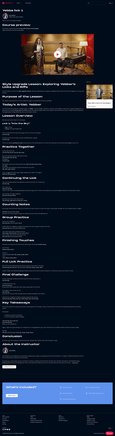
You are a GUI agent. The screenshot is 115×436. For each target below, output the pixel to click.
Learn (18, 3)
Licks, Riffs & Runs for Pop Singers (99, 103)
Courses (4, 418)
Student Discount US (36, 422)
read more (75, 362)
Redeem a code (91, 420)
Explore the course (9, 366)
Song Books (5, 420)
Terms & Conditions (92, 422)
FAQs (88, 417)
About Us (61, 417)
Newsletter (33, 418)
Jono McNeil (12, 15)
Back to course (11, 395)
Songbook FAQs (91, 418)
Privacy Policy (90, 424)
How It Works (5, 417)
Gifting (4, 424)
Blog (32, 417)
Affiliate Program (63, 420)
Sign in (111, 3)
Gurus (4, 422)
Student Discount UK (36, 420)
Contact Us (62, 418)
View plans (28, 3)
